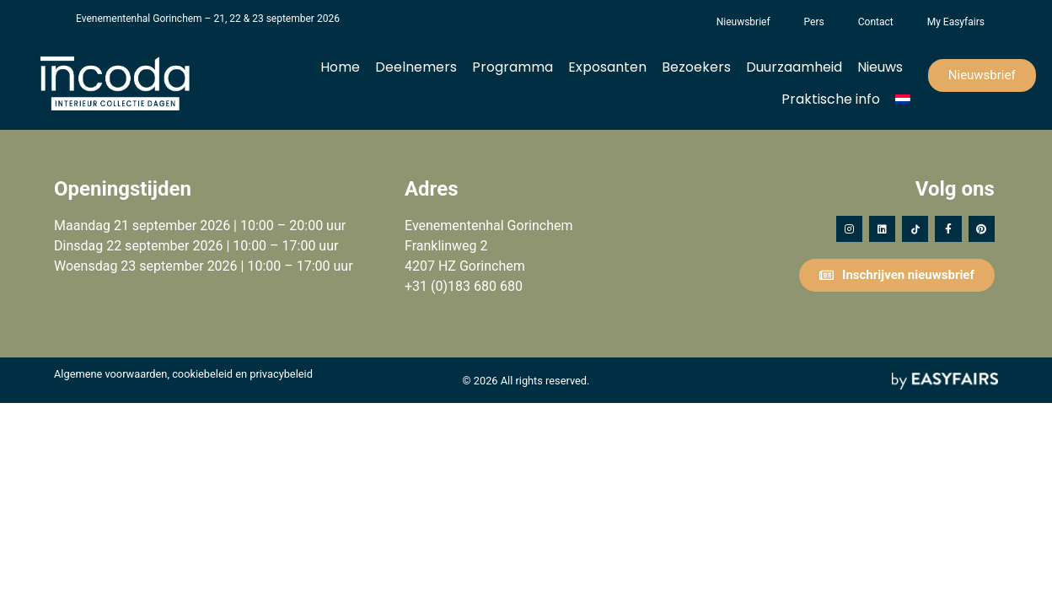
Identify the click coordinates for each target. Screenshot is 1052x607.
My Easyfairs (956, 22)
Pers (814, 22)
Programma (512, 67)
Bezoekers (696, 67)
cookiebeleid (202, 374)
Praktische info (830, 99)
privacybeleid (281, 374)
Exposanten (607, 67)
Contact (876, 22)
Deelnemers (416, 67)
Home (340, 67)
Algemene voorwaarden (110, 374)
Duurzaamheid (794, 67)
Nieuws (880, 67)
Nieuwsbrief (743, 22)
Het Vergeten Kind (683, 22)
